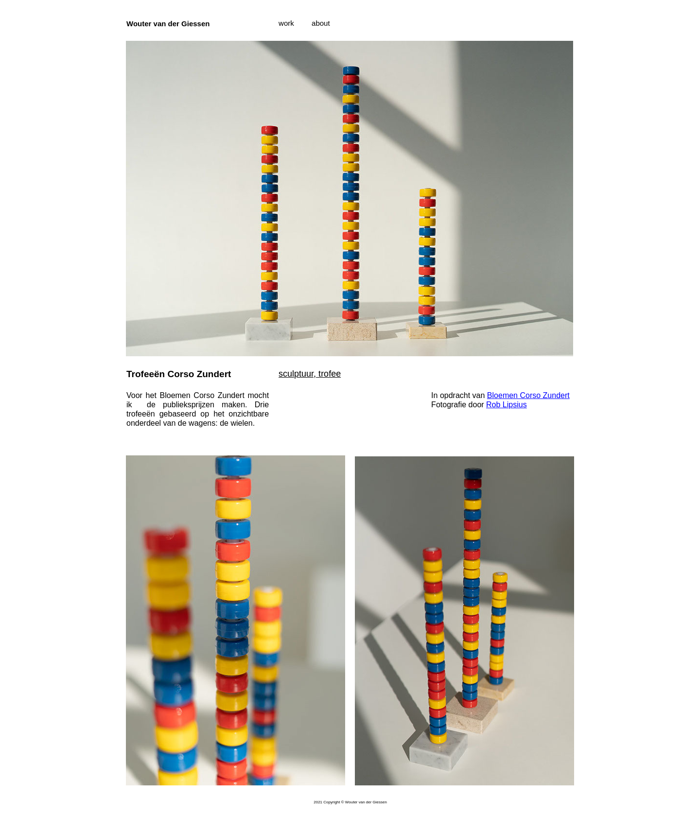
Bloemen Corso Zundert (528, 395)
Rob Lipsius (506, 404)
